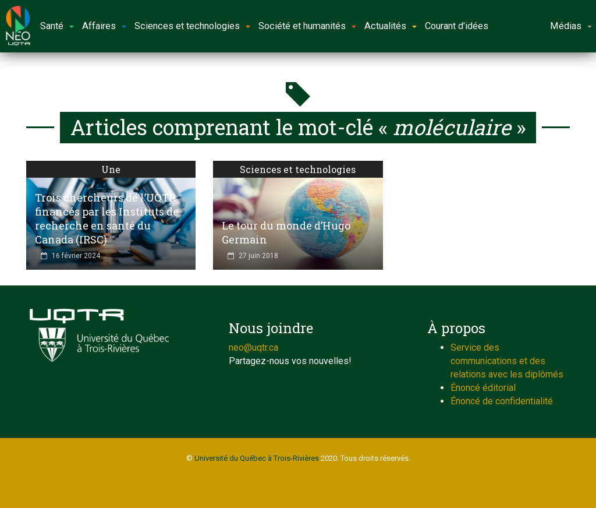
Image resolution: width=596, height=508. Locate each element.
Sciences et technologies (298, 169)
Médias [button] (571, 25)
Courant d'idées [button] (456, 25)
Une (110, 169)
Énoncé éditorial (483, 387)
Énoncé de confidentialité (501, 401)
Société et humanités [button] (307, 25)
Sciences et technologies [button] (192, 25)
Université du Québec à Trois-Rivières (256, 458)
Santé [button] (57, 25)
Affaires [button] (104, 25)
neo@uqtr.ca (253, 347)
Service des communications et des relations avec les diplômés (506, 361)
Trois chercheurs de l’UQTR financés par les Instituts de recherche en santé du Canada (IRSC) (107, 218)
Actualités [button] (390, 25)
